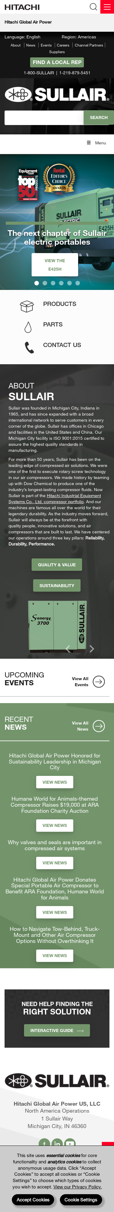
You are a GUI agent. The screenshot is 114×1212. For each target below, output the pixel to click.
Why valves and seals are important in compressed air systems (55, 845)
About (16, 45)
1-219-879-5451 (75, 72)
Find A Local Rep (57, 62)
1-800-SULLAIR (39, 72)
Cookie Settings (80, 1199)
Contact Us (62, 344)
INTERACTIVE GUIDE (57, 1030)
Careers (63, 45)
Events (46, 45)
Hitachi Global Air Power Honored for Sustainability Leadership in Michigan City (55, 761)
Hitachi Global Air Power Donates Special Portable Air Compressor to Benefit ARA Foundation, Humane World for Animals (54, 889)
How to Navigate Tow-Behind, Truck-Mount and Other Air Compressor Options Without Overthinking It (55, 935)
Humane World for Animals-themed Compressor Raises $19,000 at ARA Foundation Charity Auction (55, 805)
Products (59, 303)
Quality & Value (57, 564)
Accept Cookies (33, 1199)
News (30, 45)
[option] (59, 625)
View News (55, 782)
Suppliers (57, 51)
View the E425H (55, 265)
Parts (53, 324)
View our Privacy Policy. (78, 1186)
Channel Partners (89, 45)
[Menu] (107, 7)
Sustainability (57, 585)
